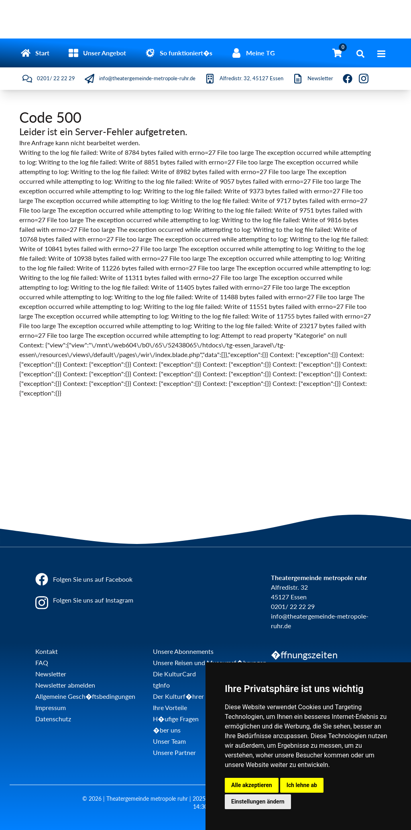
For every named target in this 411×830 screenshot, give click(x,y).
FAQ (41, 662)
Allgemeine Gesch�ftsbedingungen (85, 696)
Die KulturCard (174, 674)
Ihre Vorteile (170, 707)
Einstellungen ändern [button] (258, 801)
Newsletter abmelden (65, 685)
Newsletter (50, 674)
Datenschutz (53, 718)
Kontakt (46, 651)
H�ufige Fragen (175, 718)
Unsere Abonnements (183, 651)
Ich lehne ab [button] (302, 785)
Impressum (50, 707)
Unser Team (169, 741)
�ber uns (166, 730)
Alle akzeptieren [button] (251, 785)
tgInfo (161, 685)
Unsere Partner (174, 752)
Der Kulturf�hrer (178, 696)
